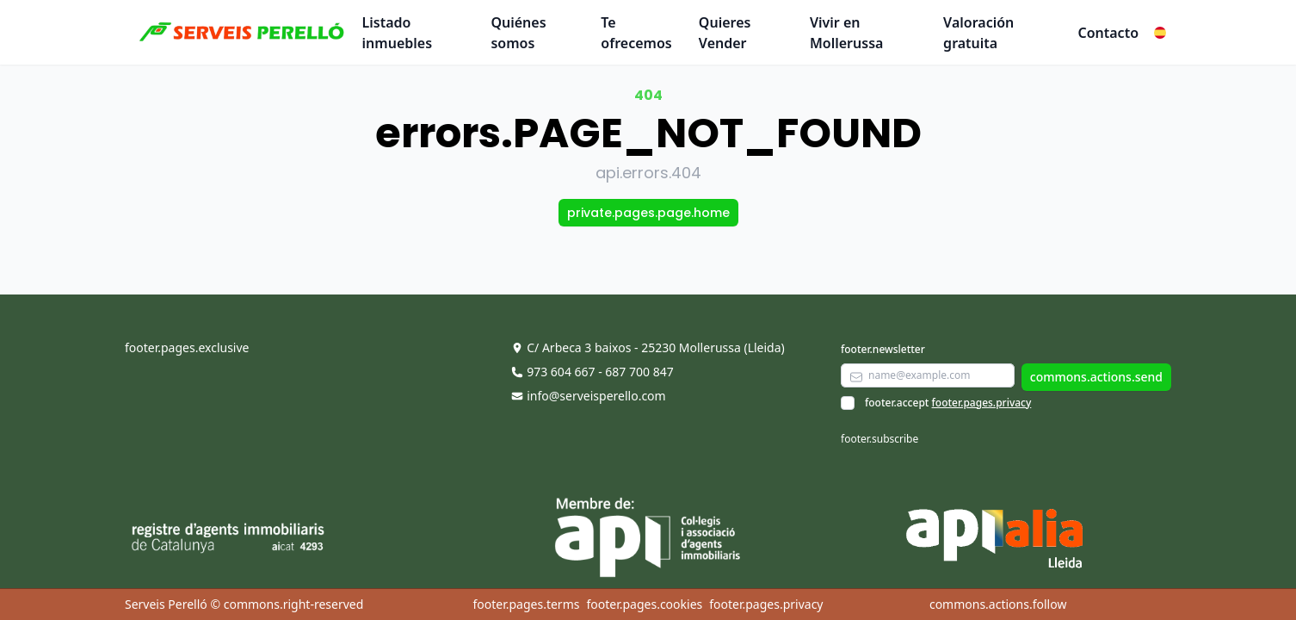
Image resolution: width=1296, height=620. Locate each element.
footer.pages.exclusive (187, 347)
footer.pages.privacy (982, 402)
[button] (1160, 33)
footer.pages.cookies (644, 604)
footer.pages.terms (525, 604)
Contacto (1108, 32)
